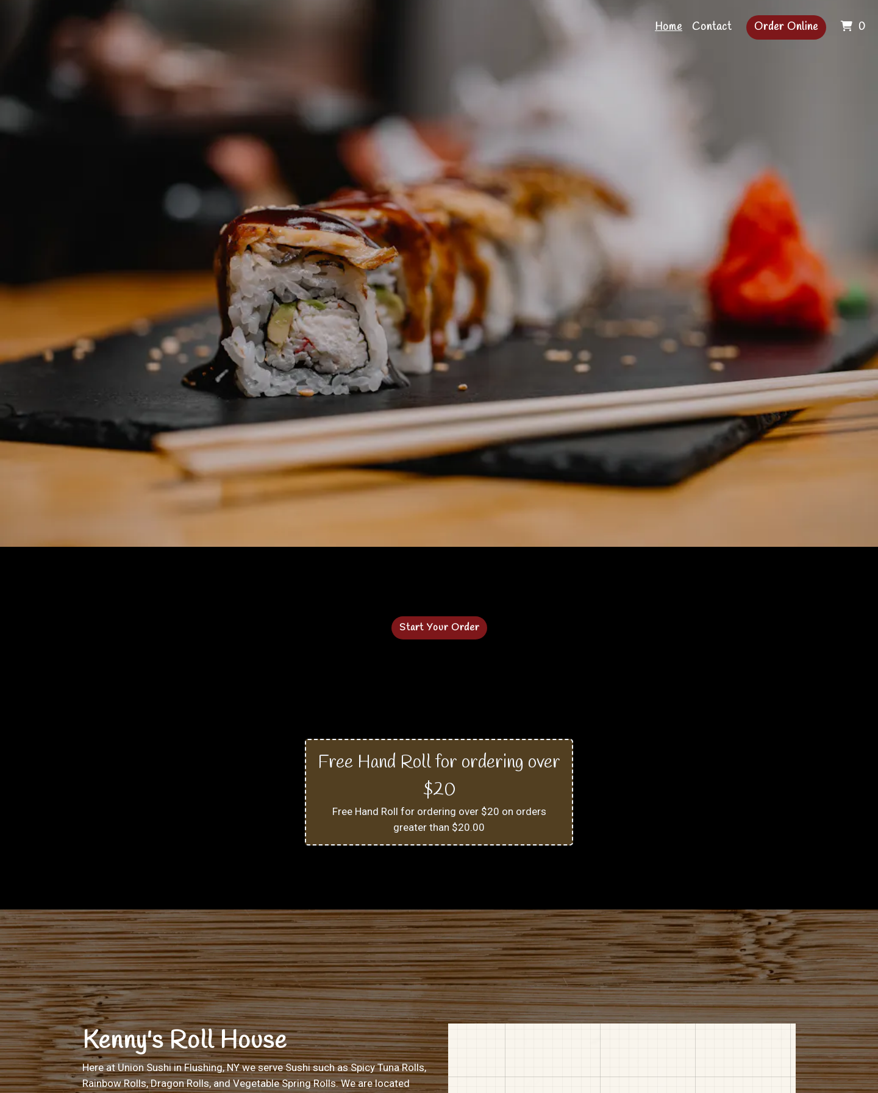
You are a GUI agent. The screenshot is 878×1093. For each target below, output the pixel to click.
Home (668, 27)
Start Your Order (439, 627)
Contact (712, 27)
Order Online (786, 27)
